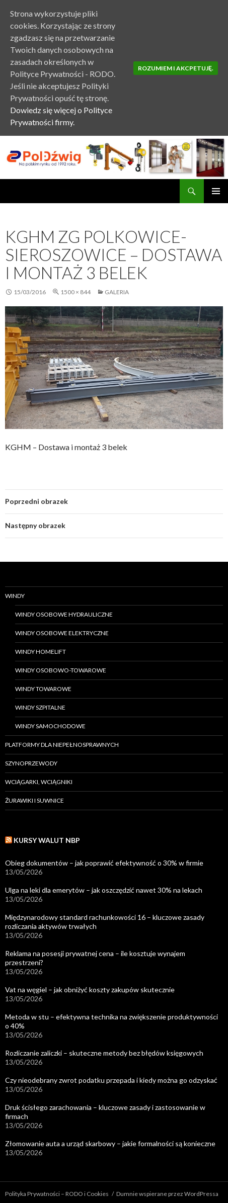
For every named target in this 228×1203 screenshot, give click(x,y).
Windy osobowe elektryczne (62, 633)
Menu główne (216, 191)
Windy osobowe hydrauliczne (64, 614)
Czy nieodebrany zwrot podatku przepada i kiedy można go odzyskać (111, 1080)
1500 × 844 (75, 292)
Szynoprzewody (31, 763)
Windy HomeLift (40, 651)
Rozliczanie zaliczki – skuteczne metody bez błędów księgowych (104, 1053)
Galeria (117, 292)
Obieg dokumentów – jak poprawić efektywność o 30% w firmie (104, 862)
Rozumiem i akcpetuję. (175, 68)
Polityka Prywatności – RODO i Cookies (57, 1193)
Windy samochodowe (50, 726)
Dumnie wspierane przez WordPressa (167, 1193)
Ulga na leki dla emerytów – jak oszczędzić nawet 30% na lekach (103, 890)
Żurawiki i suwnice (34, 800)
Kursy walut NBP (47, 840)
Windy (15, 595)
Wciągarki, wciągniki (38, 782)
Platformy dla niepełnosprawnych (62, 744)
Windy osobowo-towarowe (60, 670)
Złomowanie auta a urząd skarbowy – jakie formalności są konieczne (110, 1143)
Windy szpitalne (40, 707)
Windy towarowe (43, 689)
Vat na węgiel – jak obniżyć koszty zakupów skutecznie (90, 989)
